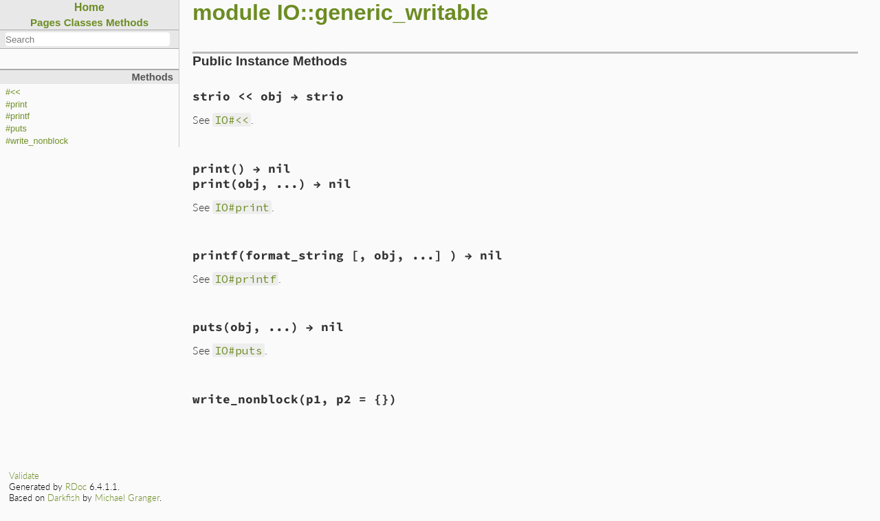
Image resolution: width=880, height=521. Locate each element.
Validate (24, 475)
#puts (16, 129)
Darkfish (63, 497)
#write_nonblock (37, 141)
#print (17, 104)
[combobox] (88, 39)
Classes (83, 22)
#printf (18, 116)
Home (89, 7)
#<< (13, 92)
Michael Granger (127, 497)
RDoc (76, 486)
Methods (127, 22)
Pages (45, 22)
